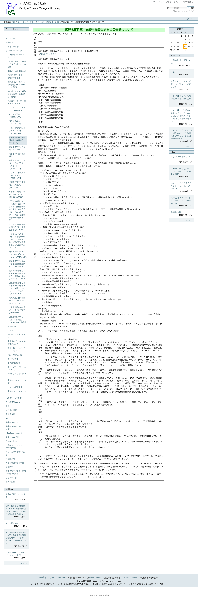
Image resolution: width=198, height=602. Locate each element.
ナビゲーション (12, 29)
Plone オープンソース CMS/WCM (53, 578)
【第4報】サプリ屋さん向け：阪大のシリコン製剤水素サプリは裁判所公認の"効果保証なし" (181, 136)
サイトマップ (158, 2)
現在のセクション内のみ (184, 11)
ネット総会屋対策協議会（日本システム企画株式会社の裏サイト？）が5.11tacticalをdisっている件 (16, 539)
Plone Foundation (96, 578)
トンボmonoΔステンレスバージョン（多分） (16, 555)
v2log (173, 152)
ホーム (8, 34)
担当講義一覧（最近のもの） (181, 63)
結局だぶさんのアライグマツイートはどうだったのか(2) (181, 187)
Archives (9, 489)
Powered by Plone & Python (99, 595)
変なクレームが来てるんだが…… (181, 160)
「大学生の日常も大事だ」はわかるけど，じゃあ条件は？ (181, 173)
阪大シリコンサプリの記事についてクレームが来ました (181, 85)
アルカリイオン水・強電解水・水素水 (45, 22)
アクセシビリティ (173, 2)
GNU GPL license (130, 578)
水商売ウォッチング (20, 22)
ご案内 (181, 73)
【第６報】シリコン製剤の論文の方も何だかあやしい (181, 100)
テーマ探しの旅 (16, 524)
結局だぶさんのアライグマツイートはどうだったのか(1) (181, 202)
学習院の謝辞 (181, 213)
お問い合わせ (188, 2)
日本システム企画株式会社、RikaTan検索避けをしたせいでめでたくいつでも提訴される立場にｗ (16, 511)
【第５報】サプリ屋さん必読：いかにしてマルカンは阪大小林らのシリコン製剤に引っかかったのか (181, 117)
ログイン (189, 19)
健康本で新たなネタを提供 (16, 497)
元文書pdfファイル (48, 54)
